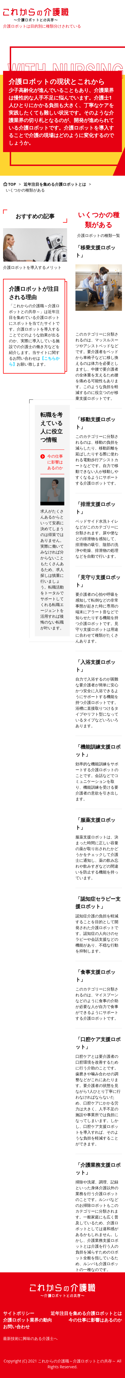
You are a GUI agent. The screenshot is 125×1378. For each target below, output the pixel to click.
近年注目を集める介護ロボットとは (86, 1313)
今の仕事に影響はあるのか (55, 461)
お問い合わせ (16, 1327)
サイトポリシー (18, 1313)
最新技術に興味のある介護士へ (30, 1338)
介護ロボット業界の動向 (27, 1320)
